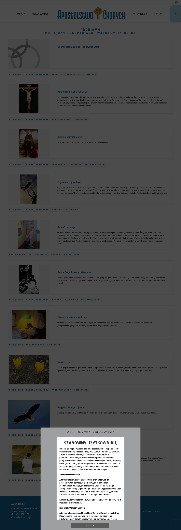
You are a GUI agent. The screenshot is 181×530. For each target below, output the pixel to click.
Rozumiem (90, 525)
